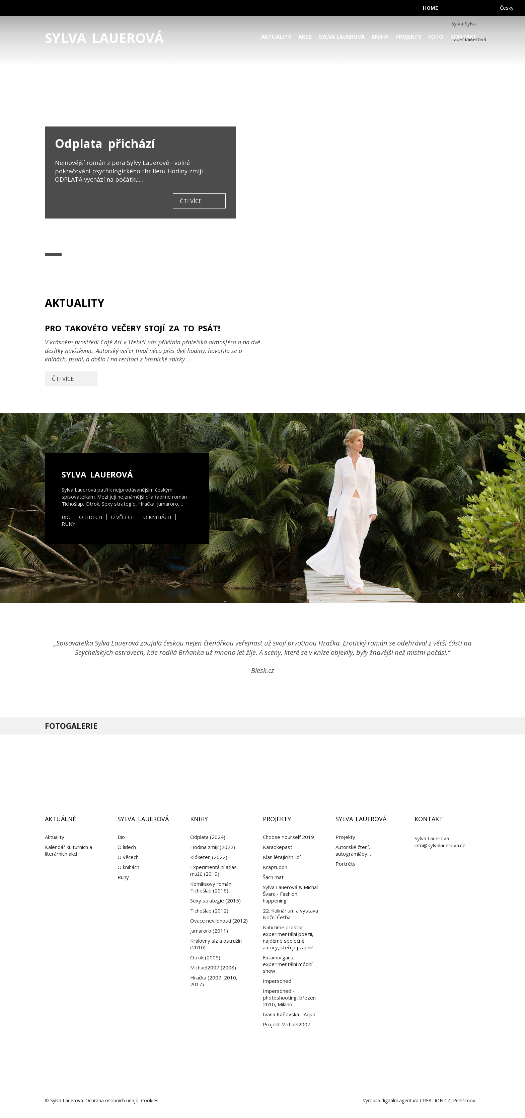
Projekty (408, 36)
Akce (305, 36)
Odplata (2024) (207, 837)
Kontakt (463, 36)
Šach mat (273, 877)
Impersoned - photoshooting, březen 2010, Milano (289, 997)
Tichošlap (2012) (209, 910)
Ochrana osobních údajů (112, 1100)
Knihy (380, 36)
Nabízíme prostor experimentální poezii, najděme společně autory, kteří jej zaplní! (288, 937)
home (430, 7)
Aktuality (276, 36)
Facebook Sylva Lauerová (227, 775)
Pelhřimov (464, 1100)
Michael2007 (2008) (213, 967)
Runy (68, 523)
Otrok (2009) (205, 957)
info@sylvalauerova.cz (440, 845)
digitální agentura (400, 1100)
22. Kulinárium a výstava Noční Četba (290, 914)
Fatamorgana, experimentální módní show (287, 964)
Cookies (149, 1100)
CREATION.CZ (435, 1100)
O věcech (123, 517)
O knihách (157, 517)
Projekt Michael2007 (286, 1024)
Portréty (345, 863)
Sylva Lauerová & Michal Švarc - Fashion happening (290, 894)
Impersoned (277, 980)
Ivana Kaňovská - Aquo (289, 1014)
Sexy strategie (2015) (215, 900)
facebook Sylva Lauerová (458, 10)
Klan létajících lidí (282, 857)
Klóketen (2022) (208, 857)
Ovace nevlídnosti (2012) (219, 920)
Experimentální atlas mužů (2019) (213, 870)
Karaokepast (277, 847)
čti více (191, 201)
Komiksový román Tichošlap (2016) (210, 887)
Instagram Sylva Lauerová (298, 775)
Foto (435, 36)
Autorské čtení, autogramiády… (353, 850)
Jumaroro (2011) (209, 930)
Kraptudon (275, 867)
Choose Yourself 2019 (288, 837)
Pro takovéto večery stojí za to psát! (153, 355)
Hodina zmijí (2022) (212, 847)
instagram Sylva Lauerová (471, 10)
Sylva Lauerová (104, 38)
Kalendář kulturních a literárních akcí (68, 850)
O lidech (90, 517)
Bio (66, 517)
